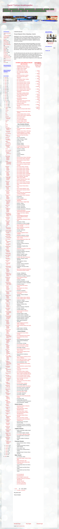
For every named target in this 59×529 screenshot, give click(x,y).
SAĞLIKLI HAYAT (7, 56)
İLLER (52, 9)
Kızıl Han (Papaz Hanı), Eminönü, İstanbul (8, 442)
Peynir (7, 126)
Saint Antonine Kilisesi (21, 116)
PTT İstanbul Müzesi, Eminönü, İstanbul (8, 192)
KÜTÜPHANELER (20, 474)
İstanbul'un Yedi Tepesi (21, 482)
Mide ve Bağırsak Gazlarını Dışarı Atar (8, 397)
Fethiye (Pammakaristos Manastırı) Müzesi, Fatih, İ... (8, 163)
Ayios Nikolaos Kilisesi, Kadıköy (23, 172)
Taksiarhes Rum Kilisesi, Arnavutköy (24, 248)
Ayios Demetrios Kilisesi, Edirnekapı (24, 157)
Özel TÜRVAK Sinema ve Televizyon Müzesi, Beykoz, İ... (8, 202)
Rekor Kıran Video (8, 206)
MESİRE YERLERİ (20, 481)
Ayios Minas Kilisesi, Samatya (22, 166)
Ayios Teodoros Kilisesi (21, 180)
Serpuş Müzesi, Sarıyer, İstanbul (8, 300)
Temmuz (7, 445)
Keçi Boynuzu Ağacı (8, 413)
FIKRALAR (5, 46)
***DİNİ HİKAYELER (7, 33)
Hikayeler (5, 49)
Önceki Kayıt (40, 523)
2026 (6, 77)
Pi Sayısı (5, 53)
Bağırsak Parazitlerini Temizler (8, 393)
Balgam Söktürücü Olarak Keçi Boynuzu (8, 402)
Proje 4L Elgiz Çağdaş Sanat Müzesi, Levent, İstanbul (8, 357)
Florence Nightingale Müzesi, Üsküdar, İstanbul (8, 209)
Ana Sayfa (6, 9)
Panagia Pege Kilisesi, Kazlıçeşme (23, 257)
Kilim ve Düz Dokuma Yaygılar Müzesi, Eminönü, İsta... (8, 223)
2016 (6, 92)
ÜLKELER (21, 9)
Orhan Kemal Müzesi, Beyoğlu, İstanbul (8, 327)
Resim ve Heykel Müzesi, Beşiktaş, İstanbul (8, 292)
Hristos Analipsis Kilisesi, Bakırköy (23, 297)
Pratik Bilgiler (6, 55)
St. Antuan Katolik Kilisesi (22, 119)
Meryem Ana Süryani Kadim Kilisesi (23, 108)
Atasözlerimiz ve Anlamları (6, 37)
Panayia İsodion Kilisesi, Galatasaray (24, 115)
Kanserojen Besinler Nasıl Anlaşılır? (8, 128)
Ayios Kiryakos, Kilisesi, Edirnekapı (23, 162)
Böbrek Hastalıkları (8, 135)
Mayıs (7, 448)
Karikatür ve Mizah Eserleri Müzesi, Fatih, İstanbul (8, 274)
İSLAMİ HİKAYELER (7, 60)
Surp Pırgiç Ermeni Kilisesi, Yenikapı (24, 359)
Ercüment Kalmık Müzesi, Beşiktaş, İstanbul (8, 322)
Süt (6, 113)
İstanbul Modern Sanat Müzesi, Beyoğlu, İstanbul (8, 313)
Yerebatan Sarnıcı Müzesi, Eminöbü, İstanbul (8, 287)
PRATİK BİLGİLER (16, 11)
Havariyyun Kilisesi (20, 103)
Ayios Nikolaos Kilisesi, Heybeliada (23, 173)
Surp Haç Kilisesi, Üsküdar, (22, 383)
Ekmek (7, 124)
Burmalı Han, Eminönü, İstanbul (8, 427)
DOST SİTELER (39, 9)
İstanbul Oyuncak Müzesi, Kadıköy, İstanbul (7, 346)
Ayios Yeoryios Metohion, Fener (23, 188)
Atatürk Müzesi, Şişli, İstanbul (8, 267)
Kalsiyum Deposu (7, 405)
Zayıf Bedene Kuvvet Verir (8, 235)
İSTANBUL (19, 490)
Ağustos (7, 107)
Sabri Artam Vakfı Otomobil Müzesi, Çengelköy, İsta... (8, 352)
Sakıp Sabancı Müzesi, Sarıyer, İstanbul (8, 188)
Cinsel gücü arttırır (8, 261)
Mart (6, 451)
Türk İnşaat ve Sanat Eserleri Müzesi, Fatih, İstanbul (8, 214)
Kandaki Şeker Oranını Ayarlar (8, 247)
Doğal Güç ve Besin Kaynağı (8, 390)
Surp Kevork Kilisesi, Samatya (22, 346)
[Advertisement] (24, 27)
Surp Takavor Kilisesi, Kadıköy (22, 371)
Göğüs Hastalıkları (8, 142)
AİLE (4, 39)
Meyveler (7, 120)
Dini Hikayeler (6, 41)
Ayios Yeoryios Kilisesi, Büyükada (23, 195)
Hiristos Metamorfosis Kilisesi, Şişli (23, 239)
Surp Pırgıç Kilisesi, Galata (22, 391)
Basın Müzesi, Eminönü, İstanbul (8, 309)
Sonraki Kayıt (17, 523)
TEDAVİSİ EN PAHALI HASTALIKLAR (8, 153)
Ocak (7, 454)
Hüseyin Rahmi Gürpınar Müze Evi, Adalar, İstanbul (8, 331)
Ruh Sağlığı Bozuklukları (8, 139)
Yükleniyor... (6, 67)
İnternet (5, 62)
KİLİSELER (23, 490)
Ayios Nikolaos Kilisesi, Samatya (23, 169)
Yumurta (7, 110)
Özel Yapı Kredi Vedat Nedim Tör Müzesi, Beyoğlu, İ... (8, 317)
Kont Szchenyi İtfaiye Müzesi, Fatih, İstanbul (8, 283)
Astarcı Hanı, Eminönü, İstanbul (8, 424)
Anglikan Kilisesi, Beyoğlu (22, 68)
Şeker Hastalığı (8, 143)
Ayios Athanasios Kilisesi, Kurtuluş (23, 83)
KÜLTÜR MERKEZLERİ (21, 483)
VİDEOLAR (46, 9)
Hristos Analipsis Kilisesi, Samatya (23, 298)
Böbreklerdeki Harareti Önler (8, 237)
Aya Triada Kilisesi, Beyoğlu (22, 71)
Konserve (7, 116)
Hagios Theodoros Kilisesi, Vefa (23, 147)
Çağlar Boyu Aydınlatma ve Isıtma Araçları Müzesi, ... (8, 336)
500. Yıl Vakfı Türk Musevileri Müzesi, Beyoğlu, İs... (8, 305)
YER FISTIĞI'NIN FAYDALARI (8, 228)
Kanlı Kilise (19, 107)
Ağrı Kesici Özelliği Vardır (8, 376)
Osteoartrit (7, 137)
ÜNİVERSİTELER (7, 11)
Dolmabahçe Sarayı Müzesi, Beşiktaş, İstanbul (8, 173)
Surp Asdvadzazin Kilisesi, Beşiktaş (23, 376)
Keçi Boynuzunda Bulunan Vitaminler (8, 417)
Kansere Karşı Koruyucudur (8, 253)
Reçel (7, 114)
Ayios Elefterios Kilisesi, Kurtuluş (23, 87)
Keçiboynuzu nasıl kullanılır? (8, 408)
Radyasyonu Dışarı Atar (8, 386)
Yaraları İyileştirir (8, 230)
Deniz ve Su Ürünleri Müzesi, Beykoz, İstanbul (8, 183)
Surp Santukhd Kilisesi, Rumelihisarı (24, 386)
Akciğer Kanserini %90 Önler (8, 383)
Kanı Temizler (8, 387)
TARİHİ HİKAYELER (7, 57)
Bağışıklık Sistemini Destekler (8, 250)
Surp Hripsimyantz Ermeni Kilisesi (23, 335)
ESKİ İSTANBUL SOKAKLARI (22, 477)
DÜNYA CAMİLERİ (13, 9)
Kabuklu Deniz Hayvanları (8, 118)
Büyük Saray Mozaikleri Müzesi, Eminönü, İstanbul (8, 158)
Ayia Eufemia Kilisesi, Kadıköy (22, 75)
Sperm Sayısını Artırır (8, 373)
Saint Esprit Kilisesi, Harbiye (22, 411)
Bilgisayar (5, 40)
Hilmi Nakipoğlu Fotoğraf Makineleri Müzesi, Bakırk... (8, 341)
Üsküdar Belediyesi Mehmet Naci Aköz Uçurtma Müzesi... (8, 363)
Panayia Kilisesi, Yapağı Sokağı (23, 201)
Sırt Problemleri (8, 133)
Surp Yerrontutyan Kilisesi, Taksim (23, 375)
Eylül (7, 105)
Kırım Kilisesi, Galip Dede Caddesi (23, 434)
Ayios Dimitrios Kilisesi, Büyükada (23, 158)
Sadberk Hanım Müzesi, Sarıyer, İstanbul (8, 297)
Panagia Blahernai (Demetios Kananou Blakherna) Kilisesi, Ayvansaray (22, 216)
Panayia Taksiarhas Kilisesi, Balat (23, 179)
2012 (6, 98)
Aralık (7, 101)
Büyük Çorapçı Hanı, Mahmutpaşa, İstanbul (8, 434)
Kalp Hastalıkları (8, 150)
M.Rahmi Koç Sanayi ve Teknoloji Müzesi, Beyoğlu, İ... (8, 279)
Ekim (7, 104)
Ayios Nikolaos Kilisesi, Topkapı (23, 170)
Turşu (6, 111)
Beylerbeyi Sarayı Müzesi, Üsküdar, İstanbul (7, 168)
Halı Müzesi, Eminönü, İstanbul (8, 218)
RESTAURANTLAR (38, 108)
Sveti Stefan (19, 458)
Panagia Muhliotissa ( (21, 132)
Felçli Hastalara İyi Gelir (8, 232)
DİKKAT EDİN (6, 43)
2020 (6, 86)
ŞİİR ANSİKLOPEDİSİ (29, 9)
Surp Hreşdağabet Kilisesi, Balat (23, 360)
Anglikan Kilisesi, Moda (21, 69)
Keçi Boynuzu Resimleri (8, 367)
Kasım (7, 102)
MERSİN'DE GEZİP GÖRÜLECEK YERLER (37, 11)
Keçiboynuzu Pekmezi (8, 411)
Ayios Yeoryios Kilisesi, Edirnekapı (23, 181)
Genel (5, 48)
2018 (6, 89)
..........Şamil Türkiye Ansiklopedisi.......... (20, 5)
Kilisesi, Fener (27, 133)
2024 (6, 80)
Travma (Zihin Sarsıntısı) (8, 131)
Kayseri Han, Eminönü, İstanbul (8, 438)
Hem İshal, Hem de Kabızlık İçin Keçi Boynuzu (8, 379)
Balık (6, 121)
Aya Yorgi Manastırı (20, 80)
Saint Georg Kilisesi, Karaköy (22, 417)
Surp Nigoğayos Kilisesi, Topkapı (23, 122)
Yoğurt (7, 108)
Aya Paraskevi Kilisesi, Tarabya (23, 79)
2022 (6, 83)
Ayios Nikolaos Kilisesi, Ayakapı (23, 168)
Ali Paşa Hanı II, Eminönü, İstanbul (8, 420)
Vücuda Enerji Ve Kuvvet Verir (8, 263)
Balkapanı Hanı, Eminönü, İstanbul (8, 430)
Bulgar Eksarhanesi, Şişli (21, 460)
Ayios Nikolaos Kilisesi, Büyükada (23, 175)
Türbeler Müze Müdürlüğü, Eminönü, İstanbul (8, 178)
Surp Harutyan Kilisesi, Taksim (22, 344)
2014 (6, 95)
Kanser (7, 148)
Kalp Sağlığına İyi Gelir (8, 256)
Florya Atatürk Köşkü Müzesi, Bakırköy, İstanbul (8, 197)
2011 (6, 100)
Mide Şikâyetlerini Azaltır (8, 241)
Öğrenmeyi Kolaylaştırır (8, 258)
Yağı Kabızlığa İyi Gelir (8, 244)
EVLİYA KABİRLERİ (7, 44)
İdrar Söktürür (8, 239)
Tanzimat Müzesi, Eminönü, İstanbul (8, 270)
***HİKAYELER (6, 35)
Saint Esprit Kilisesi (20, 118)
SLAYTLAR (24, 11)
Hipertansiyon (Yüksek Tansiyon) (8, 146)
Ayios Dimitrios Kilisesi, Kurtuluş (23, 84)
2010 (6, 456)
